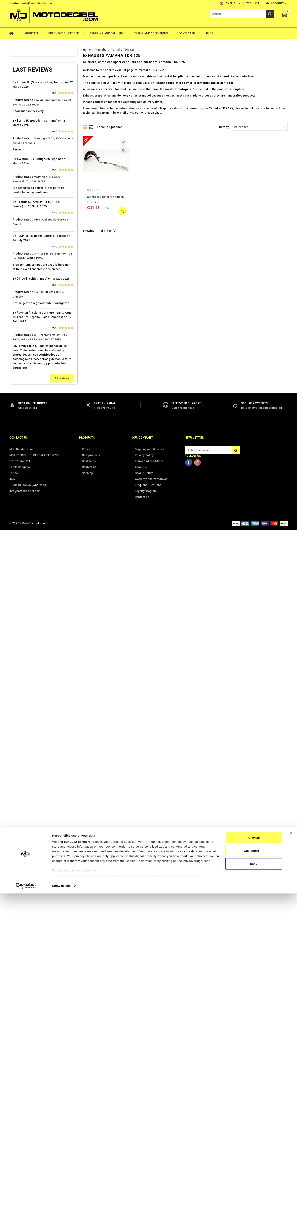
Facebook (189, 1142)
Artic (17, 126)
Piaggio (19, 544)
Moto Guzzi (22, 488)
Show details (61, 1201)
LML (17, 439)
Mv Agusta (21, 502)
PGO (17, 537)
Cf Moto (20, 223)
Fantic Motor (23, 286)
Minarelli (20, 474)
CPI (16, 230)
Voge (18, 697)
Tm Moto (20, 655)
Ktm (17, 412)
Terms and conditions (151, 33)
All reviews (62, 1058)
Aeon (17, 98)
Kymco (19, 419)
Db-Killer (20, 244)
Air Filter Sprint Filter (29, 105)
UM (16, 683)
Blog (210, 33)
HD (16, 321)
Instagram (198, 1142)
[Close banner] (290, 1149)
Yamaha (19, 704)
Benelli (19, 161)
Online (18, 516)
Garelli (19, 293)
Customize (254, 1166)
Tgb (17, 648)
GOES (18, 314)
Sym (17, 641)
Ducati (18, 265)
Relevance (260, 127)
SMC (17, 607)
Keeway (19, 391)
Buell (17, 189)
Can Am (19, 210)
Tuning (19, 676)
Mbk (17, 467)
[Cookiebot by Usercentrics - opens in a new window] (25, 1201)
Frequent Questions (64, 33)
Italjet (18, 377)
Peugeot (20, 530)
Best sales (89, 1140)
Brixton (19, 182)
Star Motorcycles (26, 621)
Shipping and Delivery (107, 33)
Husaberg (21, 349)
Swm (17, 634)
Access (19, 84)
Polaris (19, 551)
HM (16, 328)
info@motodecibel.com (38, 3)
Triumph (20, 669)
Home (14, 33)
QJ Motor (20, 565)
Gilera (18, 307)
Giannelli (94, 190)
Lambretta (21, 425)
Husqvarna (21, 356)
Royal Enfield (23, 586)
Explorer (20, 272)
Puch (17, 558)
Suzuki (19, 627)
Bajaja (18, 140)
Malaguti (20, 460)
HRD (17, 342)
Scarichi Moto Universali (31, 593)
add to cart (122, 211)
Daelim (19, 237)
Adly (17, 91)
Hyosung (20, 363)
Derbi (18, 251)
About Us (31, 33)
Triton (18, 662)
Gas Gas (20, 300)
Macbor (19, 453)
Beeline (19, 154)
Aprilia (18, 119)
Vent (17, 690)
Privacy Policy (144, 1134)
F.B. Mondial (22, 279)
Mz (16, 509)
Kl (15, 398)
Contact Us (187, 33)
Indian (18, 370)
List (91, 127)
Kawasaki (20, 384)
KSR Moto (21, 405)
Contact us (18, 1117)
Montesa (20, 481)
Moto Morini (23, 495)
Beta (17, 168)
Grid (85, 127)
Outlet (18, 523)
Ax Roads (20, 133)
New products (91, 1134)
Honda (18, 335)
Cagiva (19, 203)
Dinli (17, 258)
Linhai (18, 432)
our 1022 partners (77, 1157)
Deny (253, 1179)
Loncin (19, 446)
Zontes (19, 711)
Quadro (19, 572)
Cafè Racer (22, 196)
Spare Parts (22, 614)
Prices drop (89, 1128)
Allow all (254, 1153)
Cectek (19, 217)
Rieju (17, 579)
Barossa (20, 147)
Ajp (16, 112)
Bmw (17, 175)
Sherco (19, 600)
